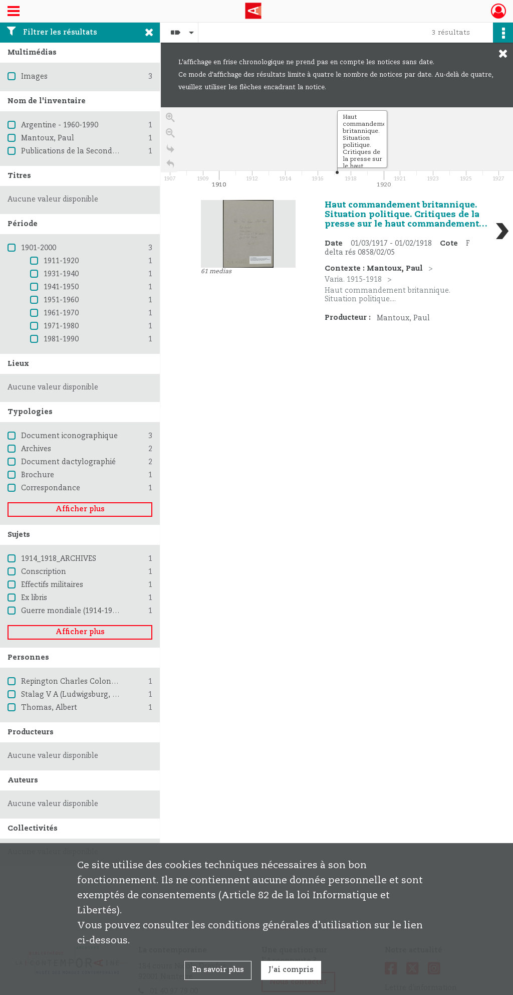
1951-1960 (61, 300)
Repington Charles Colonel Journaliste (90, 681)
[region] (337, 257)
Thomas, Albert (49, 707)
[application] (337, 148)
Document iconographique (69, 436)
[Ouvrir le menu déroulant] (14, 12)
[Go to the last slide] (170, 151)
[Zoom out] (170, 135)
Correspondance (50, 488)
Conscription (43, 571)
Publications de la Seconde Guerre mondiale (99, 151)
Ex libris (34, 598)
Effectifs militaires (52, 584)
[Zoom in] (170, 120)
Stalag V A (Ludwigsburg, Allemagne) (87, 694)
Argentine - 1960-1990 (59, 125)
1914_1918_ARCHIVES (58, 558)
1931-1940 (61, 274)
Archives (36, 449)
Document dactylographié (68, 462)
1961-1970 (61, 313)
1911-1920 (61, 261)
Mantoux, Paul (47, 138)
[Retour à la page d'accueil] (170, 166)
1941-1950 (61, 287)
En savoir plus (218, 969)
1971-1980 (61, 326)
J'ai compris (291, 969)
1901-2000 (38, 248)
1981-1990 (61, 339)
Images (34, 76)
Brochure (37, 475)
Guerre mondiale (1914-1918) (71, 611)
